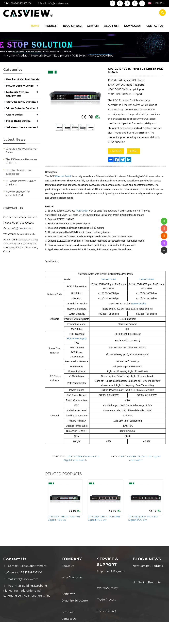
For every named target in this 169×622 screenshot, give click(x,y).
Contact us (154, 26)
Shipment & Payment (111, 571)
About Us (68, 565)
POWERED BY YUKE (117, 616)
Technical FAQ (106, 591)
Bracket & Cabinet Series (22, 79)
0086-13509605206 (21, 3)
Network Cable (138, 303)
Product (51, 26)
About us (111, 26)
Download (132, 26)
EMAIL (133, 151)
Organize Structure (75, 585)
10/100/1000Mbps (101, 55)
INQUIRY (116, 151)
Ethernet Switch (63, 176)
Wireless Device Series (21, 127)
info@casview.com (57, 3)
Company (72, 559)
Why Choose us (72, 572)
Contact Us (69, 599)
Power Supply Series (20, 85)
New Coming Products (148, 565)
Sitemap (137, 616)
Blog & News (73, 26)
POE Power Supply (77, 338)
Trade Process (106, 584)
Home (35, 26)
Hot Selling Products (146, 572)
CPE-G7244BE (146, 279)
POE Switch (79, 55)
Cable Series (14, 114)
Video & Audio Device (20, 108)
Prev (52, 94)
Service (93, 26)
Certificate (68, 579)
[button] (57, 26)
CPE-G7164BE (108, 279)
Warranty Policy (107, 578)
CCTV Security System (21, 101)
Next (98, 94)
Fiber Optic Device (18, 120)
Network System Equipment (50, 55)
